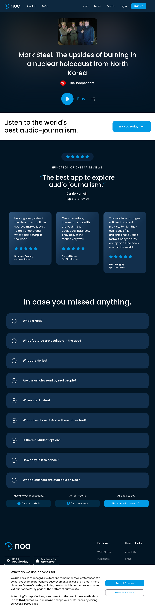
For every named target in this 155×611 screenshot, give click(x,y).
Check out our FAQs (28, 503)
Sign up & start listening (126, 503)
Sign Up (138, 6)
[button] (71, 321)
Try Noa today (132, 126)
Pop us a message (77, 503)
